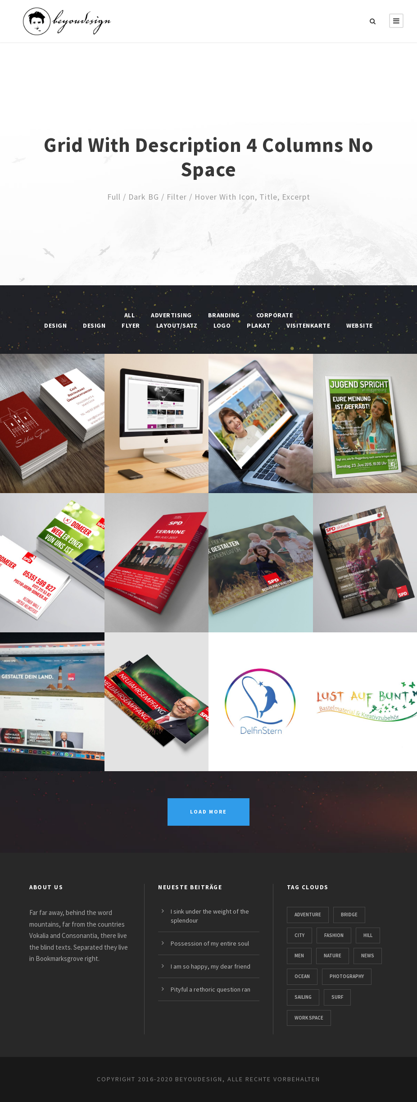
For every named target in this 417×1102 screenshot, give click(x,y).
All (129, 315)
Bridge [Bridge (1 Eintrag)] (349, 914)
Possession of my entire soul (210, 943)
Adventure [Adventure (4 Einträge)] (308, 914)
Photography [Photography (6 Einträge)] (347, 976)
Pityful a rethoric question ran (210, 989)
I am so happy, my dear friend (210, 966)
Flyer (131, 325)
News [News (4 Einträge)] (367, 955)
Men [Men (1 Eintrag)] (299, 955)
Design (94, 325)
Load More (208, 811)
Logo (222, 325)
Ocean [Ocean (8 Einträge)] (302, 976)
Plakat (258, 325)
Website (359, 325)
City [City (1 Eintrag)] (299, 935)
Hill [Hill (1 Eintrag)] (367, 935)
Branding (224, 315)
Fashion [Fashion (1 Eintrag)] (334, 935)
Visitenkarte (308, 325)
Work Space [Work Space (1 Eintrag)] (309, 1018)
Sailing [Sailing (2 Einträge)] (303, 997)
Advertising (171, 315)
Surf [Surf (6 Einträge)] (337, 997)
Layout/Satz (177, 325)
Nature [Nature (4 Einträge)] (332, 955)
